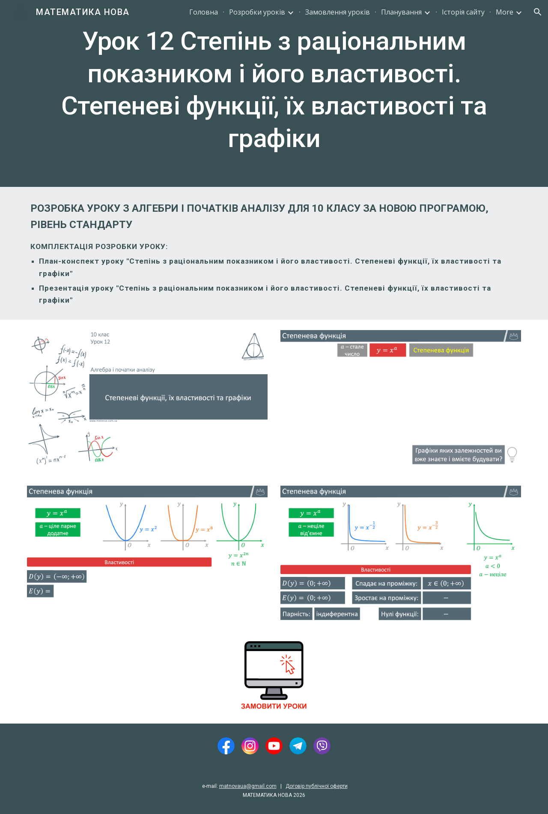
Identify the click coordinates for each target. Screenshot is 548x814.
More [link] (504, 12)
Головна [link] (203, 12)
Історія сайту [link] (463, 12)
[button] (537, 12)
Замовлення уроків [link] (337, 12)
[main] (274, 93)
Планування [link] (401, 12)
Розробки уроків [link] (257, 12)
